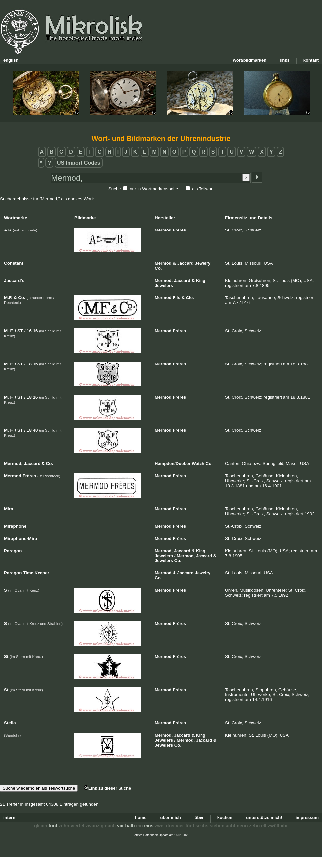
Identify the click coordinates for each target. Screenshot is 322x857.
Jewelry (202, 263)
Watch (198, 463)
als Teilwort (203, 188)
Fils (176, 297)
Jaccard (185, 263)
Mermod (163, 230)
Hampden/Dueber (173, 463)
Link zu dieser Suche (107, 788)
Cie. (190, 297)
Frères (179, 230)
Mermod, (164, 280)
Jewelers (164, 285)
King (200, 280)
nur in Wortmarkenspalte (154, 188)
